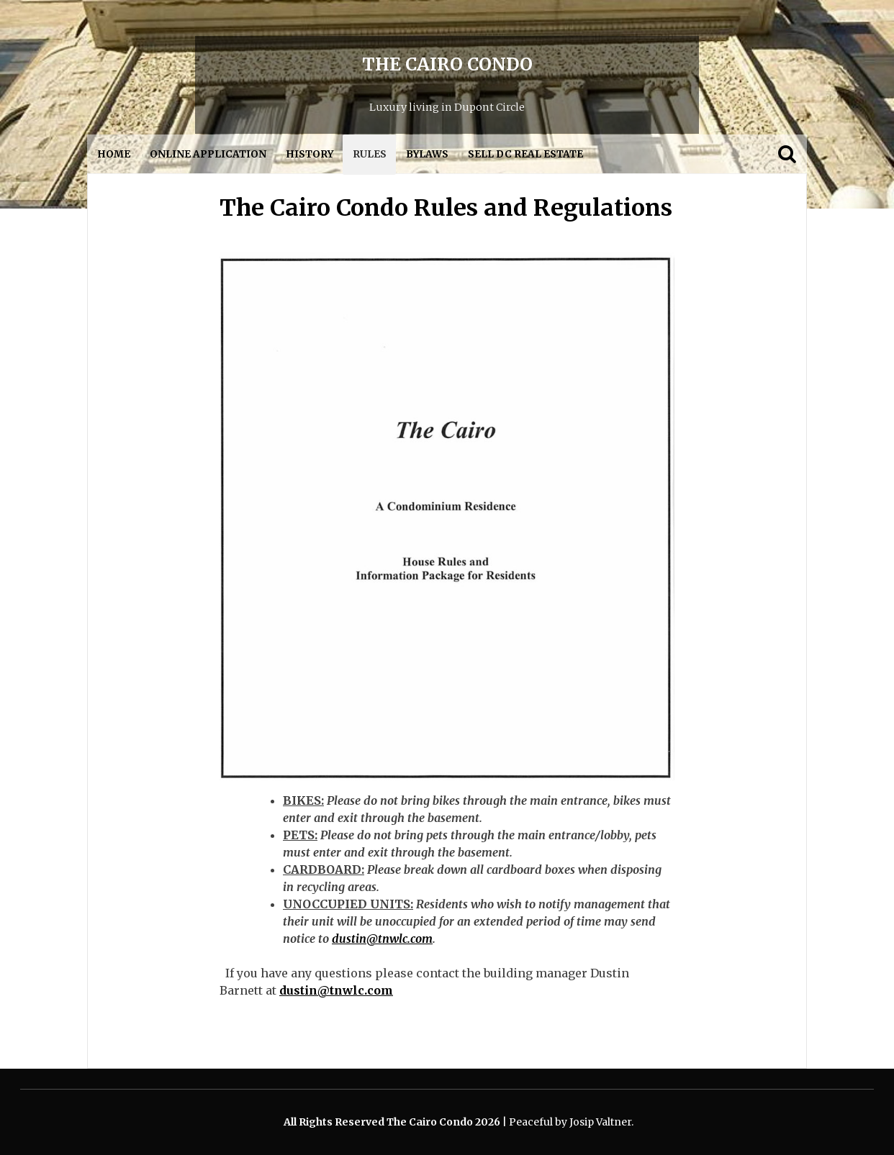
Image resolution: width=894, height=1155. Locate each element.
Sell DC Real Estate (525, 154)
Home (113, 154)
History (309, 154)
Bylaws (427, 154)
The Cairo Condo (447, 64)
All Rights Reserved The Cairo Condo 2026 (393, 1121)
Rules (370, 154)
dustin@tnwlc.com (382, 938)
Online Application (208, 154)
